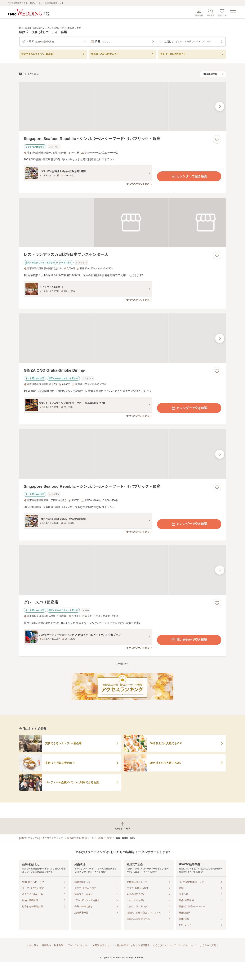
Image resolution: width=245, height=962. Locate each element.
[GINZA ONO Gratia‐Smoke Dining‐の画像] (122, 338)
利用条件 (58, 945)
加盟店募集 (144, 945)
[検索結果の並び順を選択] (213, 74)
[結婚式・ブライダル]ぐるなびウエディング (41, 838)
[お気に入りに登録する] (217, 139)
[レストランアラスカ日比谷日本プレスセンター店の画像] (122, 222)
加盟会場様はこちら (124, 945)
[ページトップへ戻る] (122, 826)
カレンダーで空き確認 (189, 176)
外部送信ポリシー (102, 945)
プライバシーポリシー (77, 945)
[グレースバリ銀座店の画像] (122, 570)
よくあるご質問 (208, 945)
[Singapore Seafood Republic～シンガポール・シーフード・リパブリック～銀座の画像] (122, 106)
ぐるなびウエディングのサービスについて (175, 945)
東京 (109, 838)
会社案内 (33, 945)
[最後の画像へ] (219, 106)
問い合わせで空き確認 (189, 640)
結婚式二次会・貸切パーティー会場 (85, 838)
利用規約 (46, 945)
